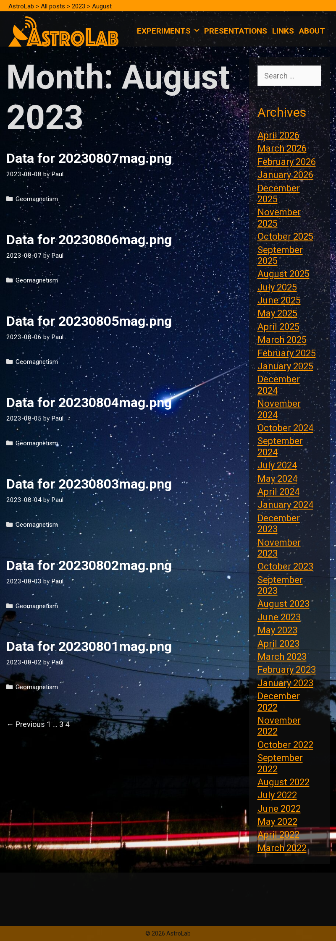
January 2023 (285, 683)
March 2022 (282, 848)
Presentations (235, 31)
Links (283, 31)
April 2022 (278, 834)
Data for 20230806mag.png (89, 240)
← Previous (25, 724)
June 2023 (279, 617)
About (312, 31)
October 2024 (285, 428)
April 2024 (278, 491)
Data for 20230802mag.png (89, 565)
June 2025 (279, 300)
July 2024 (277, 465)
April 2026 (278, 135)
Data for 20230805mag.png (89, 321)
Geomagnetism (37, 199)
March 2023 (282, 656)
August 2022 (283, 782)
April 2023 (278, 643)
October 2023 (285, 566)
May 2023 (277, 630)
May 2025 (277, 313)
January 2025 (285, 366)
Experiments (169, 31)
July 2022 (277, 795)
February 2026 (286, 162)
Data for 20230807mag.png (89, 158)
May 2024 (277, 478)
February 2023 (286, 669)
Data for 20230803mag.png (89, 484)
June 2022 (279, 808)
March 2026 (282, 148)
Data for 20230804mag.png (89, 402)
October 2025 (285, 236)
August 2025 (283, 274)
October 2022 (285, 745)
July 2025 (277, 287)
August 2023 (283, 604)
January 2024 (285, 504)
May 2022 (277, 821)
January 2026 (285, 175)
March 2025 (282, 340)
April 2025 (278, 327)
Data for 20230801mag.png (89, 646)
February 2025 (286, 353)
